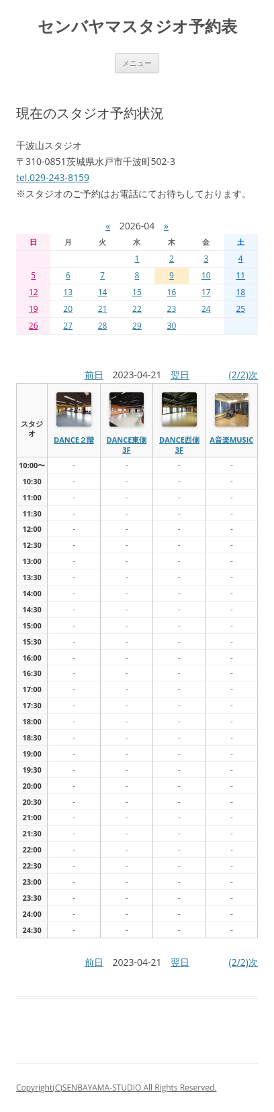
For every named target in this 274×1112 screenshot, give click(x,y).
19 (33, 309)
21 (102, 309)
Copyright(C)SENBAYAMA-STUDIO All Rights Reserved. (116, 1087)
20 (68, 309)
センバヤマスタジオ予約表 (137, 26)
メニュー (137, 63)
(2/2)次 (243, 374)
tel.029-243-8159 (52, 177)
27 (68, 325)
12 (33, 292)
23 (172, 309)
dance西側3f (179, 444)
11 (240, 275)
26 (33, 325)
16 (172, 292)
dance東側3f (127, 444)
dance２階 (74, 440)
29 (137, 325)
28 (102, 325)
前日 (94, 374)
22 (137, 309)
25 (240, 309)
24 (206, 309)
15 (137, 292)
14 (102, 292)
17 (206, 292)
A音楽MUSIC (231, 440)
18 (240, 292)
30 (172, 325)
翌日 (180, 374)
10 (206, 275)
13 (68, 292)
